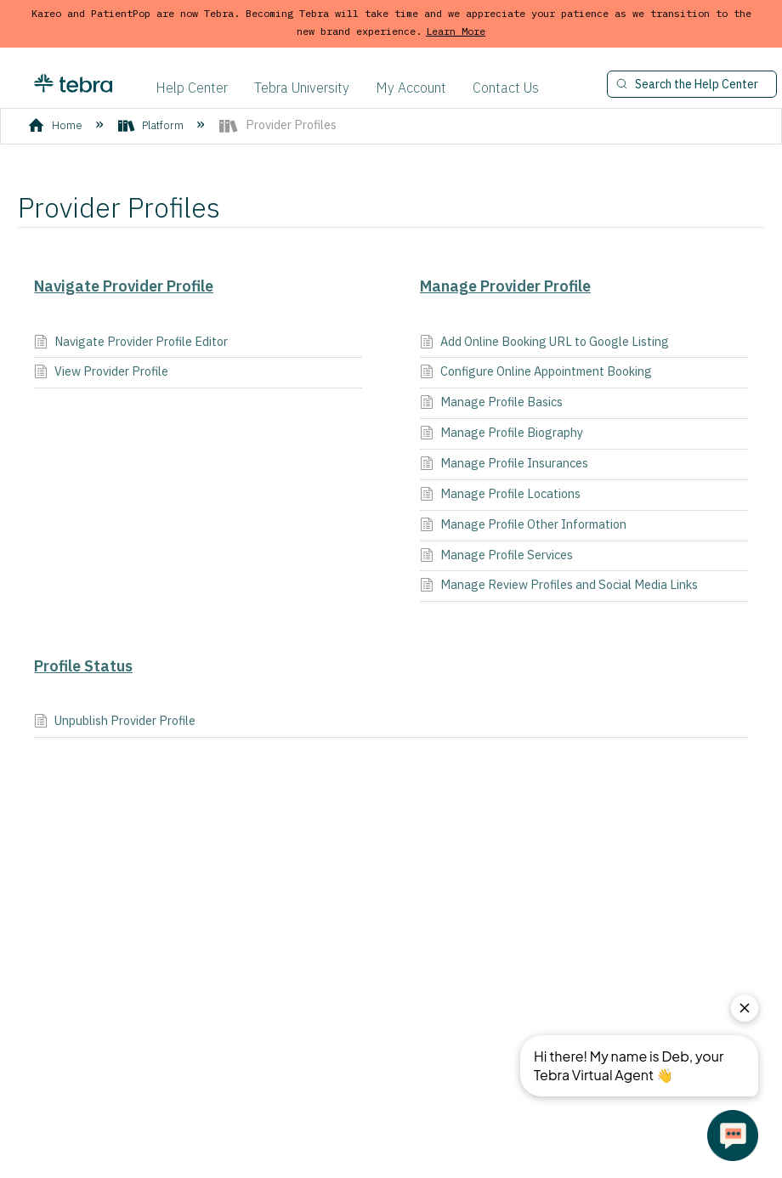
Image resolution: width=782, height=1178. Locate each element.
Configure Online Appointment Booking (536, 372)
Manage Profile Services (496, 556)
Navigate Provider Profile (123, 286)
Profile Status (83, 666)
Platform (152, 125)
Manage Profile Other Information (523, 525)
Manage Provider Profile (505, 286)
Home (56, 125)
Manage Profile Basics (491, 403)
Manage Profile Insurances (504, 464)
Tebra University (301, 87)
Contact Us (506, 87)
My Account (411, 87)
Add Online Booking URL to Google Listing (544, 343)
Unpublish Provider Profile (115, 722)
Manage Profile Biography (501, 434)
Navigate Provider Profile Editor (131, 343)
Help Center (192, 87)
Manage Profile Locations (500, 495)
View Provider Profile (101, 372)
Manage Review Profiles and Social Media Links (559, 586)
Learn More (455, 31)
